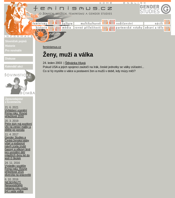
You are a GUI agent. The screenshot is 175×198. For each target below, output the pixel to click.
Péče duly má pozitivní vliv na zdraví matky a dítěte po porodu (18, 126)
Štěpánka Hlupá (75, 62)
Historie (10, 45)
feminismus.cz (52, 46)
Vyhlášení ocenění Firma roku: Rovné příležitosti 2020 (16, 113)
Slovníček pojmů (15, 41)
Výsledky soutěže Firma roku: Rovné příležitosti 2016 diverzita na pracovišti (18, 170)
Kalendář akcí (14, 66)
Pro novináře (13, 50)
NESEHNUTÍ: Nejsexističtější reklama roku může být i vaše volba (16, 187)
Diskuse (10, 58)
